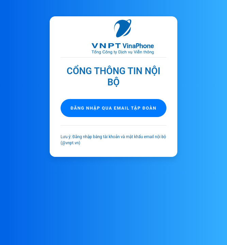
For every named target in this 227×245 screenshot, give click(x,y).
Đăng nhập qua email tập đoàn (113, 108)
